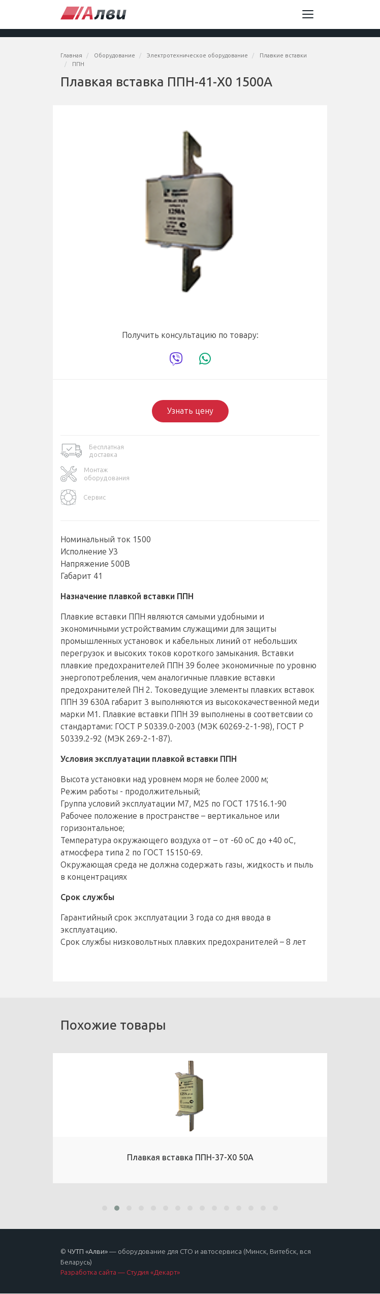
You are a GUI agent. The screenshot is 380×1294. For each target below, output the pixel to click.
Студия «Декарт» (153, 1272)
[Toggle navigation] (308, 14)
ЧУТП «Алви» (88, 1251)
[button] (105, 1208)
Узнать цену (190, 411)
